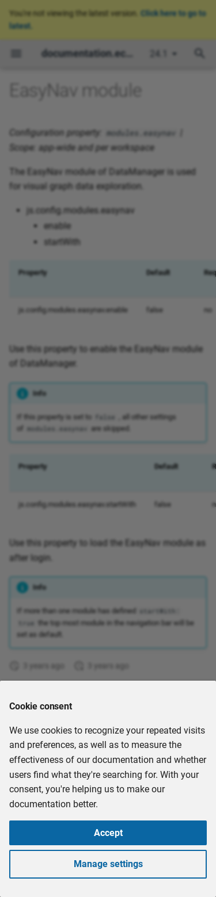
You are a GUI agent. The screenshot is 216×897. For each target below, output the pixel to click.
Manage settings (108, 863)
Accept (108, 832)
